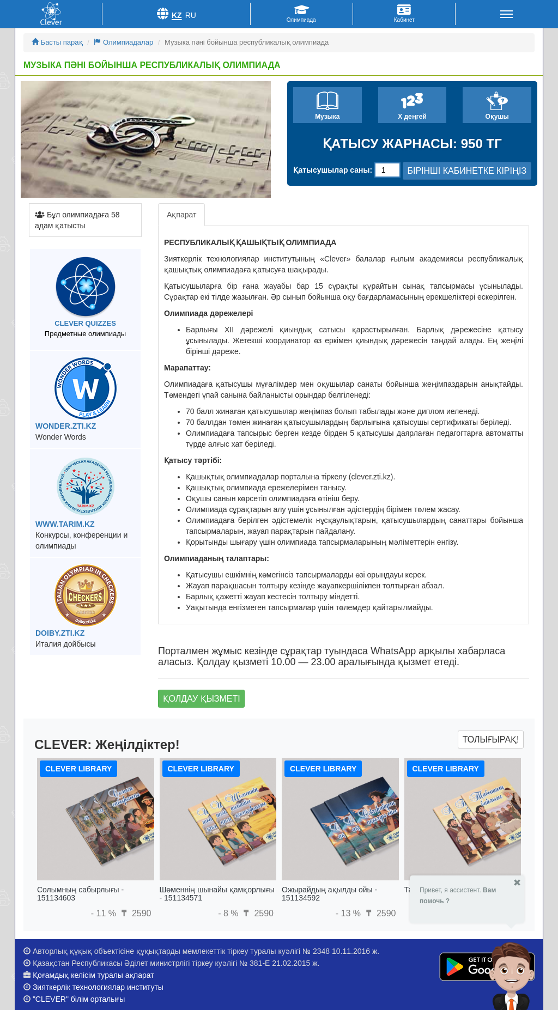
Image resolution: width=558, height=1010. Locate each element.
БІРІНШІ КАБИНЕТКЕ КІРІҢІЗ (466, 170)
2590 (134, 913)
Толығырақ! (491, 739)
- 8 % (229, 913)
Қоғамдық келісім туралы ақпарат (93, 975)
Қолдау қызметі (201, 698)
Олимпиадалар (123, 42)
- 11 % (105, 913)
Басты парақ (57, 42)
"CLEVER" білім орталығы (79, 999)
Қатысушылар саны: (332, 170)
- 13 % (349, 913)
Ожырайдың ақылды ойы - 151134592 (329, 893)
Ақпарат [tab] (181, 214)
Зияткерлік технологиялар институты (98, 987)
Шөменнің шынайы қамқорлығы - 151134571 (217, 893)
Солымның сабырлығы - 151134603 (80, 893)
